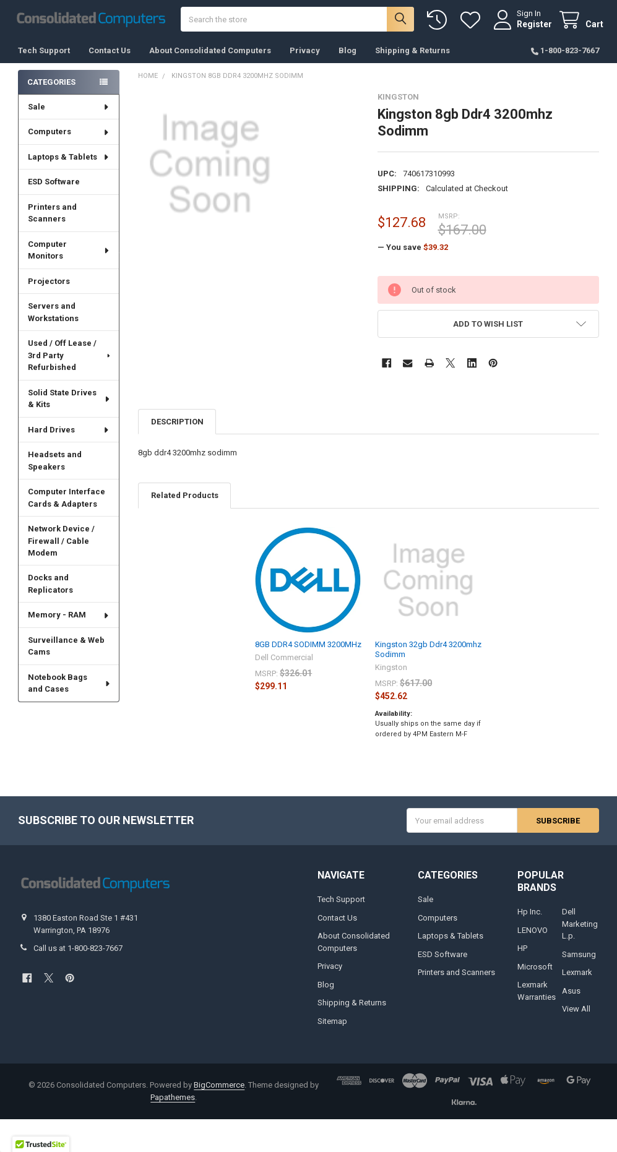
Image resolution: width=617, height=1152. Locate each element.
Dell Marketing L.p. (580, 928)
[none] (210, 169)
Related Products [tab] (184, 500)
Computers (69, 136)
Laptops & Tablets (69, 161)
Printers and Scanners (52, 218)
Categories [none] (51, 86)
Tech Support (44, 55)
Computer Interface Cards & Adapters (66, 503)
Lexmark (577, 977)
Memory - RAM (69, 619)
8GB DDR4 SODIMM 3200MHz (308, 649)
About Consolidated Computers (210, 55)
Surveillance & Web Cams (66, 651)
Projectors (49, 286)
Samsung (579, 958)
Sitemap (332, 1025)
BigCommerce (219, 1089)
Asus (571, 995)
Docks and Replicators (50, 589)
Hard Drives (69, 434)
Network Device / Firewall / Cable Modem (61, 545)
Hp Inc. (529, 916)
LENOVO (532, 934)
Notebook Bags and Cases (69, 688)
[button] (488, 329)
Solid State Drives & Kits (69, 404)
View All (576, 1013)
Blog (347, 55)
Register (530, 26)
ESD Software (54, 186)
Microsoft (535, 971)
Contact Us (109, 55)
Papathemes (172, 1101)
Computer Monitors (69, 255)
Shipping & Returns (412, 55)
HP (522, 953)
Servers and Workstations (53, 317)
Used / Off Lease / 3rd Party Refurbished (70, 360)
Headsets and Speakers (55, 465)
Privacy (305, 55)
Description (177, 426)
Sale (69, 111)
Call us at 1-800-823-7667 (78, 953)
